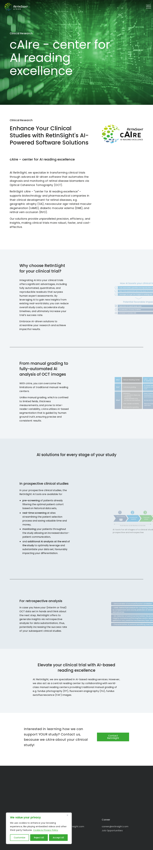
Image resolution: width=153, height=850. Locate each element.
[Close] (68, 815)
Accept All (58, 837)
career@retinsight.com (115, 826)
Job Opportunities (112, 830)
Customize (19, 837)
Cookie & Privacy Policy (45, 830)
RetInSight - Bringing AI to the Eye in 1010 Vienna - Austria (18, 6)
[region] (39, 828)
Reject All (39, 837)
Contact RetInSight (113, 737)
